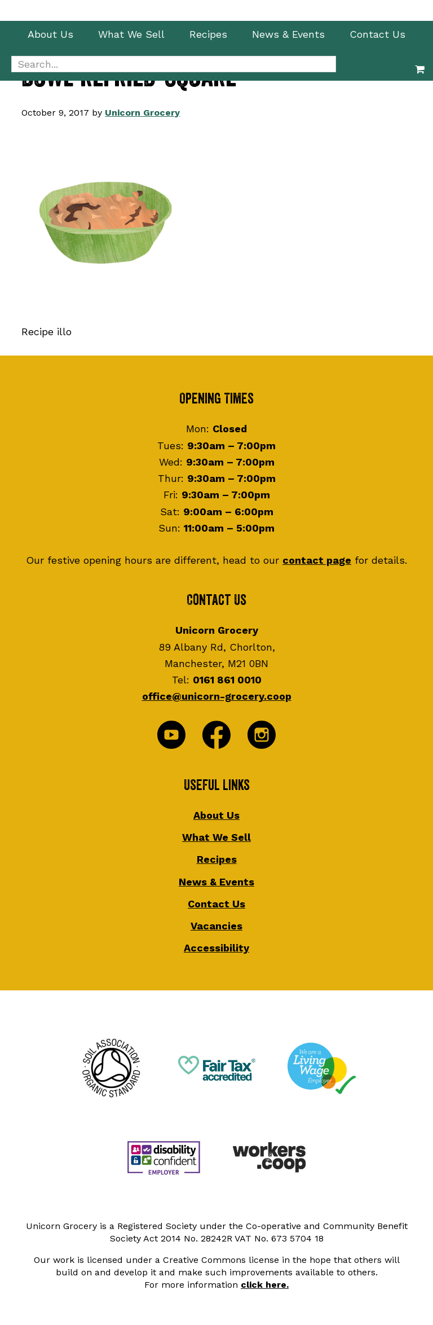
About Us (216, 815)
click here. (265, 1284)
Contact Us (216, 904)
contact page (316, 560)
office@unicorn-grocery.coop (216, 696)
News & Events (216, 882)
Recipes (217, 859)
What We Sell (216, 837)
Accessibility (216, 948)
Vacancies (216, 926)
